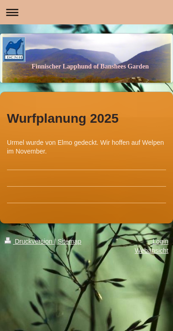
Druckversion (29, 241)
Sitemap (69, 241)
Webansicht (151, 250)
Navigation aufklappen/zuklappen (86, 12)
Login (160, 241)
